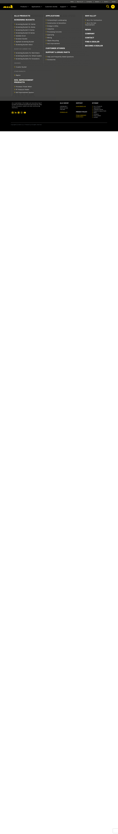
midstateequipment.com (44, 70)
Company (89, 1)
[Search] (108, 6)
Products (25, 6)
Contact (73, 7)
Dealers (98, 2)
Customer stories (51, 7)
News (72, 1)
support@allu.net (81, 106)
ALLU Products (98, 106)
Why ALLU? (80, 1)
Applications (37, 6)
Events (106, 2)
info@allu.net (63, 112)
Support (64, 6)
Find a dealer (97, 115)
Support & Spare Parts (100, 111)
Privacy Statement (81, 115)
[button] (113, 6)
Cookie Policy (79, 116)
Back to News (20, 81)
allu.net (31, 70)
